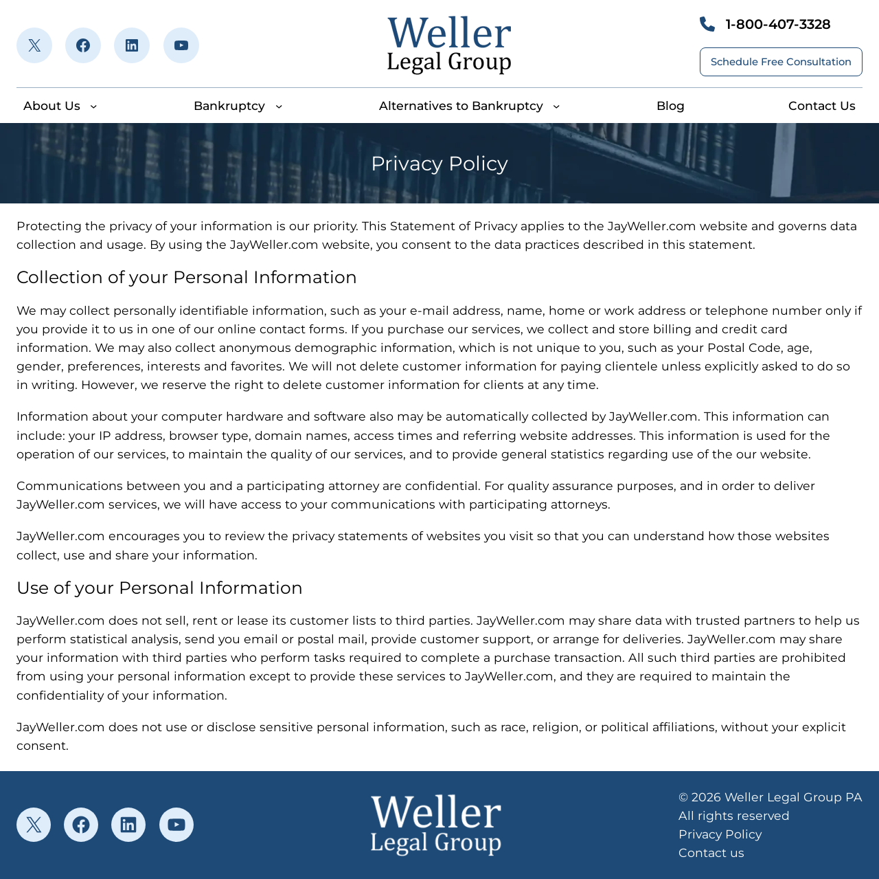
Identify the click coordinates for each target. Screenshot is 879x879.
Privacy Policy (720, 834)
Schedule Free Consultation (781, 62)
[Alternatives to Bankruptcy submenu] (556, 105)
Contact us (711, 852)
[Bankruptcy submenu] (278, 105)
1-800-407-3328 (778, 24)
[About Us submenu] (93, 105)
